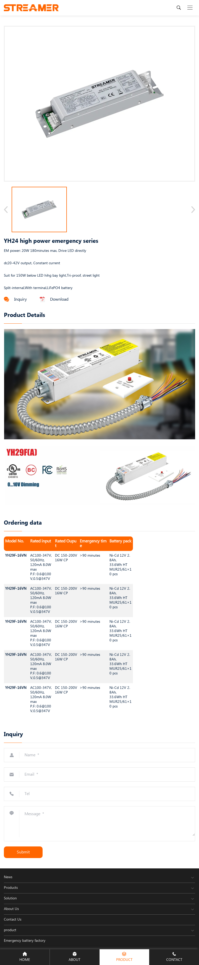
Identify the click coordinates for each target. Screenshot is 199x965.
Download (54, 299)
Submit (23, 852)
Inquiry (15, 299)
